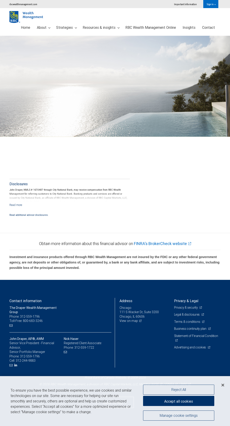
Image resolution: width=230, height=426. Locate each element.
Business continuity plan (190, 329)
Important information (185, 4)
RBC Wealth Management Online (150, 27)
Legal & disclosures (187, 314)
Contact (208, 27)
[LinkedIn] (16, 365)
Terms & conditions (187, 322)
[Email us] (11, 325)
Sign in (211, 4)
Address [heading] (125, 301)
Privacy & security (186, 308)
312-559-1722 (84, 348)
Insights (189, 27)
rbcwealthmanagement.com (23, 4)
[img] (115, 86)
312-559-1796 (30, 356)
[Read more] (15, 205)
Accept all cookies (178, 401)
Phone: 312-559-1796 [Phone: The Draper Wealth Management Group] (24, 316)
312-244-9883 (25, 361)
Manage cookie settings (179, 415)
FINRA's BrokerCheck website (160, 243)
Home (25, 27)
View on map (128, 321)
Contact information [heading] (25, 301)
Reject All (178, 389)
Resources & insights (101, 27)
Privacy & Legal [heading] (186, 301)
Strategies (66, 27)
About (44, 27)
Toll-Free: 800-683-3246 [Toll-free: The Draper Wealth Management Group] (26, 321)
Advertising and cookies (190, 347)
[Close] (223, 385)
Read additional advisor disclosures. (29, 214)
